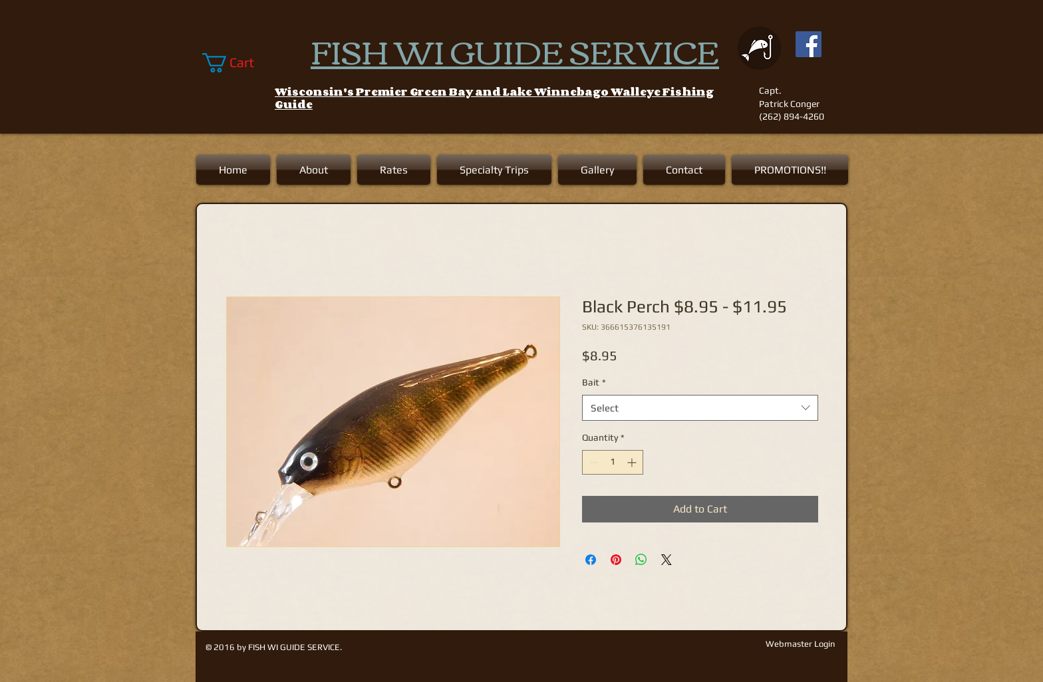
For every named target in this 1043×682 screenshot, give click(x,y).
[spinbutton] (613, 462)
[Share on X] (666, 560)
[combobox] (700, 408)
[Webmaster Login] (800, 644)
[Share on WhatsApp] (641, 560)
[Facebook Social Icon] (808, 44)
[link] (238, 62)
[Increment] (633, 462)
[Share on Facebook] (591, 560)
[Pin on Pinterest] (616, 560)
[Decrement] (592, 462)
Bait (594, 382)
